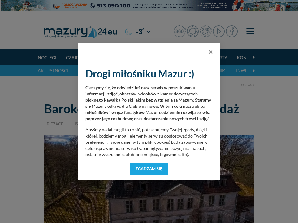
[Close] (211, 51)
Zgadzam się (149, 168)
